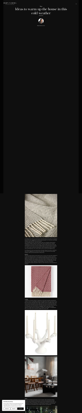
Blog (41, 6)
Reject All (13, 408)
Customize (7, 408)
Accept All (20, 408)
